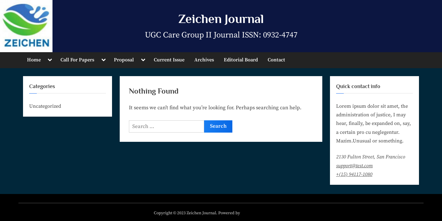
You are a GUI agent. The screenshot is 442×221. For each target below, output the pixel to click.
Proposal (124, 60)
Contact (276, 60)
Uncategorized (45, 106)
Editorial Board (241, 60)
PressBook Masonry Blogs (265, 213)
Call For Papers (77, 60)
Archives (204, 60)
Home (34, 60)
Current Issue (169, 60)
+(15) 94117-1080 (354, 174)
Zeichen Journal (221, 19)
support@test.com (354, 166)
